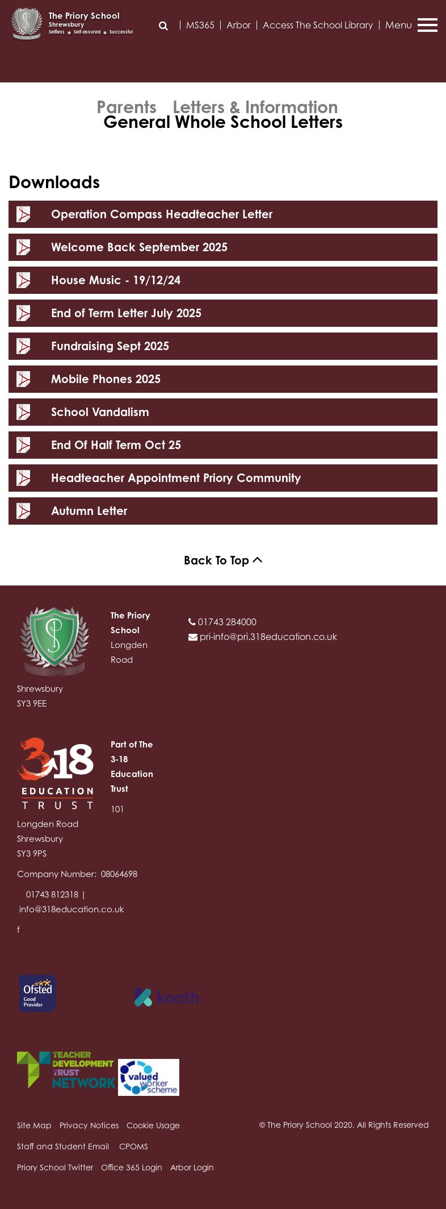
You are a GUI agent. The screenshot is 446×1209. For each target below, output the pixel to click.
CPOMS (133, 1146)
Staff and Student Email (63, 1146)
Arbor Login (192, 1167)
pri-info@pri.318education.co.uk (262, 636)
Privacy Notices (89, 1125)
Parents (126, 106)
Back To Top (223, 560)
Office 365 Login (131, 1167)
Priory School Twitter (55, 1167)
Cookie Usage (153, 1125)
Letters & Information (255, 106)
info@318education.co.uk (71, 909)
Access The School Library (318, 25)
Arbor (238, 25)
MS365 (200, 25)
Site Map (34, 1125)
